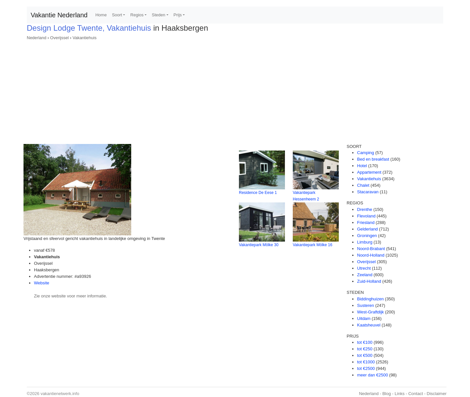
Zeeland (364, 274)
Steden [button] (158, 14)
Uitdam (363, 318)
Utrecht (364, 268)
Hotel (362, 165)
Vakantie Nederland (59, 15)
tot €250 (364, 348)
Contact (415, 393)
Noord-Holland (370, 255)
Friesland (365, 222)
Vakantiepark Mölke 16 (312, 245)
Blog (386, 393)
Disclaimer (436, 393)
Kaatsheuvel (369, 325)
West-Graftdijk (370, 312)
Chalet (363, 185)
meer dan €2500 (372, 375)
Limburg (364, 242)
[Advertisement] (235, 90)
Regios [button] (136, 14)
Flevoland (366, 216)
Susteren (365, 305)
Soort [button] (117, 14)
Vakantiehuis (84, 37)
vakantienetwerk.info (59, 393)
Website (41, 282)
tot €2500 (366, 368)
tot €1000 (366, 361)
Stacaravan (368, 191)
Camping (365, 152)
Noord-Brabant (371, 248)
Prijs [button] (178, 14)
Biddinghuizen (370, 298)
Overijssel (59, 37)
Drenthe (364, 209)
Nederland (36, 37)
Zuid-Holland (369, 281)
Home (101, 14)
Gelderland (367, 229)
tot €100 (364, 342)
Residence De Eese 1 (258, 192)
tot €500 (364, 355)
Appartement (369, 172)
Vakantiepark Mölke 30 (258, 245)
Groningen (367, 235)
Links (399, 393)
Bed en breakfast (373, 159)
